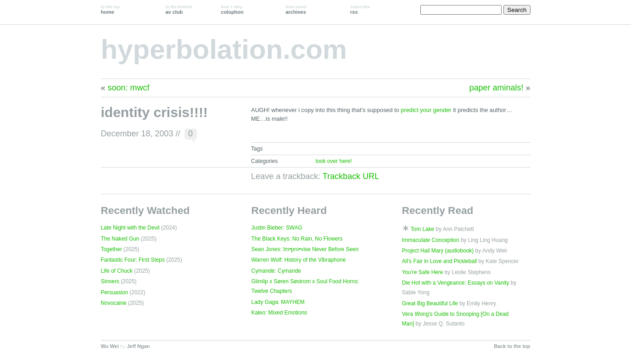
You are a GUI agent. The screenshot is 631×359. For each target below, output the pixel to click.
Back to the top (512, 346)
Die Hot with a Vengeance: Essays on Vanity (455, 283)
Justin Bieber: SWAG (276, 227)
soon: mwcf (129, 87)
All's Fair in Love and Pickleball (439, 261)
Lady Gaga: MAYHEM (278, 302)
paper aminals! (496, 87)
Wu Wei (110, 346)
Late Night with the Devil (130, 227)
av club (178, 10)
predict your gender (426, 110)
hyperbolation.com (224, 49)
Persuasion (114, 292)
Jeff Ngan (138, 346)
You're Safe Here (422, 272)
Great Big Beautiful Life (430, 303)
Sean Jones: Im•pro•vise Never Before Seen (305, 249)
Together (111, 249)
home (110, 10)
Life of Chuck (117, 271)
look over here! (333, 161)
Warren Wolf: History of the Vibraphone (298, 260)
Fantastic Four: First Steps (133, 260)
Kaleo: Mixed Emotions (279, 312)
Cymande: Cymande (276, 271)
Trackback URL (351, 176)
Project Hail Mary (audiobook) (438, 250)
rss (360, 10)
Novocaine (114, 303)
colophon (232, 10)
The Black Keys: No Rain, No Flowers (297, 239)
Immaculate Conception (430, 240)
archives (296, 10)
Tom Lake (423, 229)
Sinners (110, 281)
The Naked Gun (120, 239)
